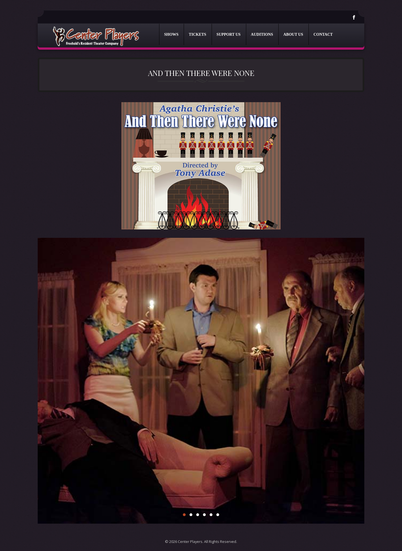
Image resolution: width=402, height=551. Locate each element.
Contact (323, 34)
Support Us (229, 34)
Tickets (197, 34)
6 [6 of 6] (217, 514)
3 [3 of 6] (197, 514)
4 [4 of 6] (204, 514)
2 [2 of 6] (191, 514)
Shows (171, 34)
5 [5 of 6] (211, 514)
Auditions (262, 34)
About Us (293, 34)
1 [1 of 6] (184, 514)
